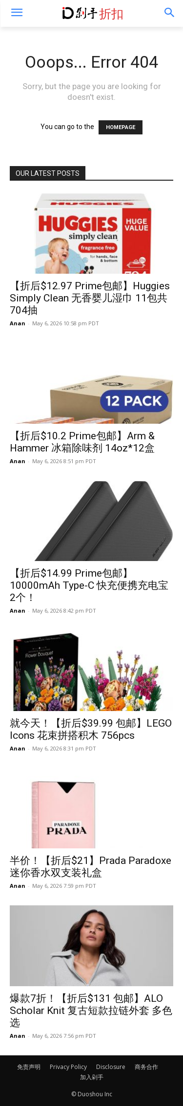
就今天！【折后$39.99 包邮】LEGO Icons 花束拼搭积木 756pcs (91, 729)
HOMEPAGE (120, 127)
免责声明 (29, 1067)
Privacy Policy (68, 1067)
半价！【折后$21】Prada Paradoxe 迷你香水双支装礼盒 (90, 867)
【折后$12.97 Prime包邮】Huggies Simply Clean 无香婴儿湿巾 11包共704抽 (90, 298)
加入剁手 (91, 1077)
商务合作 (146, 1067)
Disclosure (110, 1067)
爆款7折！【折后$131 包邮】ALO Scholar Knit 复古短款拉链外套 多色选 (91, 1011)
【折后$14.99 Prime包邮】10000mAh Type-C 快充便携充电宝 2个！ (89, 585)
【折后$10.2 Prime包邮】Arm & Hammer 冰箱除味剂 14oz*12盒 (82, 442)
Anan (17, 323)
